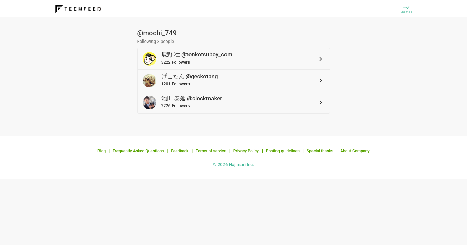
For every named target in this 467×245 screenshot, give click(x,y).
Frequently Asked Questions (138, 151)
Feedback (179, 151)
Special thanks (320, 151)
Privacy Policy (246, 151)
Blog (101, 151)
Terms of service (211, 151)
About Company (355, 151)
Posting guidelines (283, 151)
